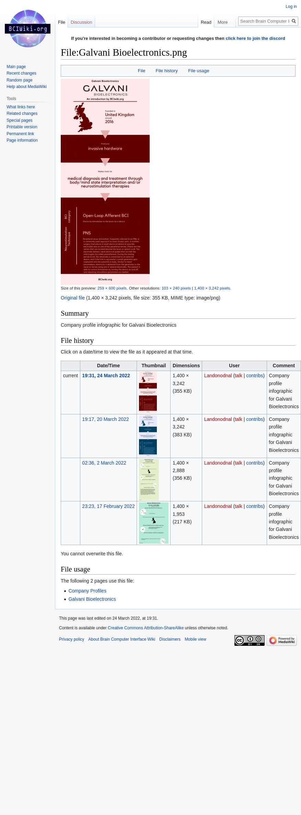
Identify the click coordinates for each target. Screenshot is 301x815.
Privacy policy (71, 639)
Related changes (22, 113)
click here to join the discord (255, 38)
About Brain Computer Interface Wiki (121, 639)
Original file (73, 298)
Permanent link (20, 133)
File (141, 70)
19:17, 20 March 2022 (105, 419)
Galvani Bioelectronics (92, 599)
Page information (22, 140)
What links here (21, 107)
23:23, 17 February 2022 (108, 506)
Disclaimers (170, 639)
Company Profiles (87, 591)
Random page (19, 80)
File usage (198, 70)
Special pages (19, 120)
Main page (16, 66)
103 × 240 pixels (176, 288)
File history (167, 70)
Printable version (22, 126)
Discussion (81, 22)
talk (238, 375)
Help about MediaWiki (27, 86)
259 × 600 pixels (112, 288)
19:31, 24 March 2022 (106, 375)
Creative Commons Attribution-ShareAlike (146, 628)
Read (205, 22)
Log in (291, 6)
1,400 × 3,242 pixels (212, 288)
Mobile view (195, 639)
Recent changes (21, 73)
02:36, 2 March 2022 (104, 463)
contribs (254, 375)
